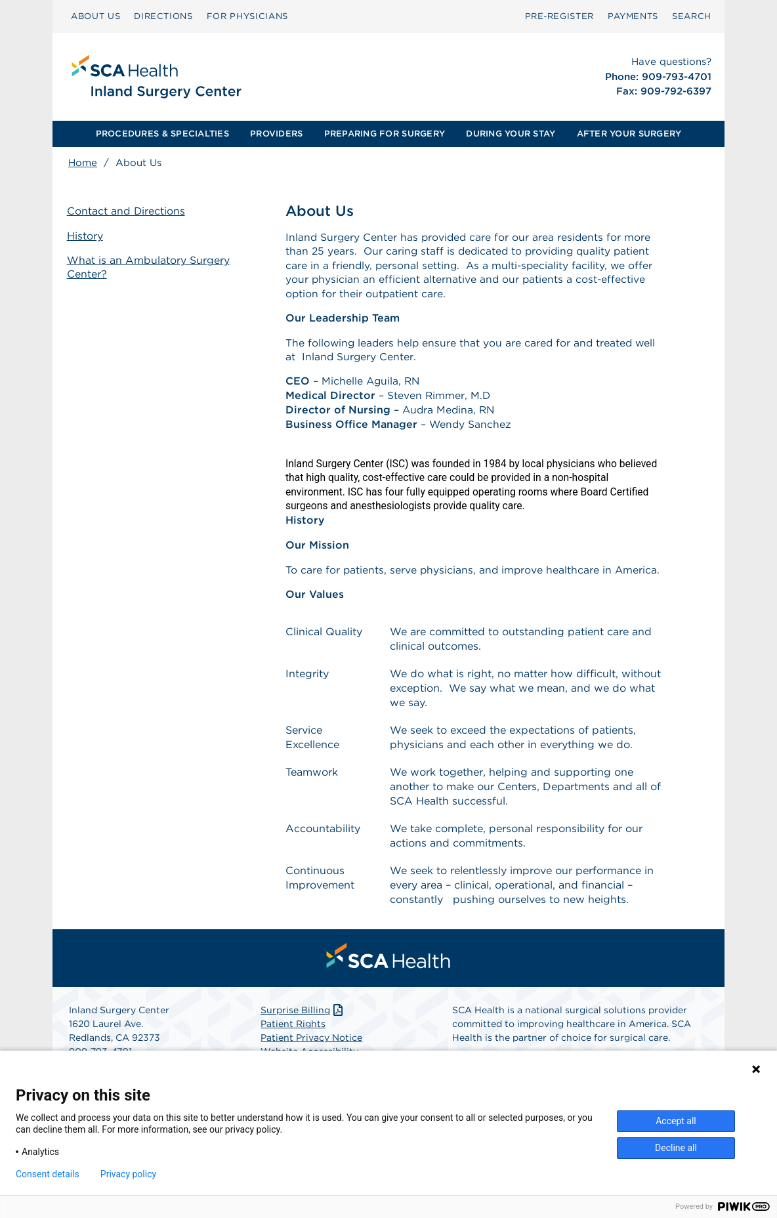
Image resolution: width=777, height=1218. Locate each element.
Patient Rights (293, 1029)
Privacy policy (128, 1174)
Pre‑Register (559, 16)
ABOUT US (95, 16)
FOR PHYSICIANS (247, 16)
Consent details (47, 1174)
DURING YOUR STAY (510, 133)
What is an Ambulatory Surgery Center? (149, 267)
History (86, 236)
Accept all (676, 1121)
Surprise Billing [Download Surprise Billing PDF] (303, 1016)
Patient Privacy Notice (311, 1043)
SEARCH (691, 16)
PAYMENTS (633, 16)
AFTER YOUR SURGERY (629, 133)
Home (82, 163)
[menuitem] (95, 16)
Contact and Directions (127, 211)
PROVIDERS (276, 133)
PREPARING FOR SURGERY (384, 133)
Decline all (676, 1148)
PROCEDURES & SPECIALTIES (162, 133)
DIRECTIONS (163, 16)
